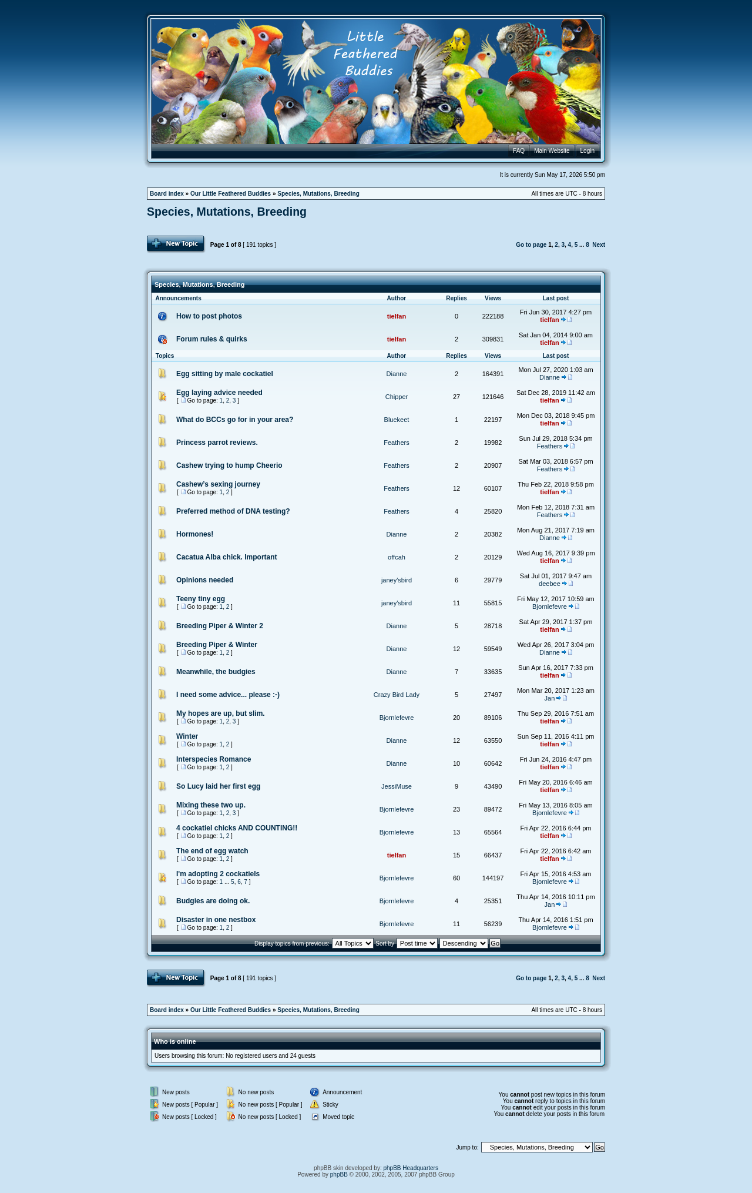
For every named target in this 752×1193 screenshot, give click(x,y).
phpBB (339, 1174)
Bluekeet (396, 419)
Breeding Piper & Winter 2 (219, 626)
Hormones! (194, 534)
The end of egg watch (212, 851)
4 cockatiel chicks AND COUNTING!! (236, 828)
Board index (167, 193)
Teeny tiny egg (200, 599)
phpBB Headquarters (411, 1168)
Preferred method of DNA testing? (233, 511)
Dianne (397, 373)
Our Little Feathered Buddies (230, 193)
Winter (187, 736)
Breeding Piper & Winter (216, 645)
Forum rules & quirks (211, 339)
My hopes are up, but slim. (220, 713)
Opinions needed (204, 580)
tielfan (396, 316)
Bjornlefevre (549, 606)
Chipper (396, 396)
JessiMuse (396, 786)
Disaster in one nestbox (216, 920)
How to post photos (209, 316)
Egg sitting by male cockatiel (224, 374)
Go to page (531, 245)
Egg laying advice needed (219, 392)
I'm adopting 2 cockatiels (218, 874)
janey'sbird (396, 580)
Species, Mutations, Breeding (318, 193)
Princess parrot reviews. (217, 442)
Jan (550, 698)
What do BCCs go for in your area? (234, 419)
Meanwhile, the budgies (216, 672)
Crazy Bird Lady (396, 694)
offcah (396, 557)
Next (598, 245)
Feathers (396, 442)
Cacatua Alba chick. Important (226, 557)
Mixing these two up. (211, 805)
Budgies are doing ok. (213, 901)
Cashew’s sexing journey (218, 484)
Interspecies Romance (213, 759)
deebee (549, 583)
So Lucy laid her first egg (218, 786)
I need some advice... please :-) (228, 695)
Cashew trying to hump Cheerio (229, 465)
